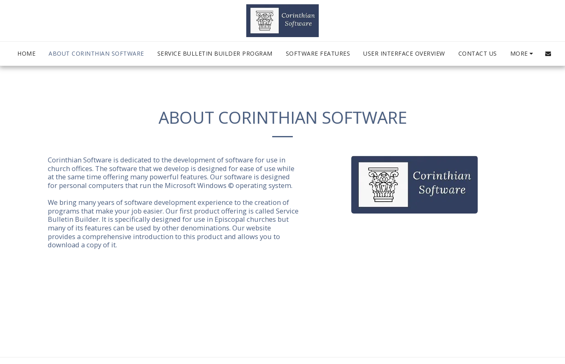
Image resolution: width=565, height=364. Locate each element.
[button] (548, 53)
